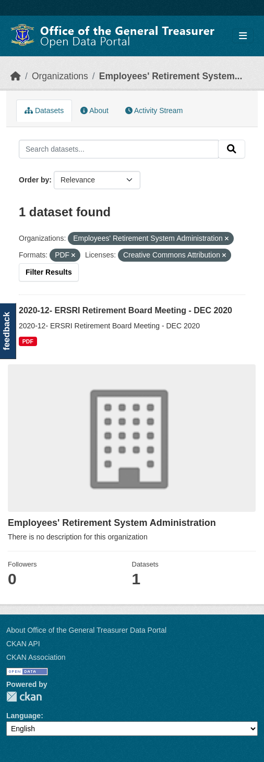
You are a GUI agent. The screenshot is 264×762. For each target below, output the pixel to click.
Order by (34, 180)
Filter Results (49, 272)
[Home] (15, 76)
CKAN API (23, 644)
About (94, 110)
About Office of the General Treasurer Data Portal (86, 630)
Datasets (44, 110)
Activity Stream (154, 110)
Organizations (60, 76)
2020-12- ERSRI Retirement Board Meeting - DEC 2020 (125, 310)
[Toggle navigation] (243, 36)
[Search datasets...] (119, 149)
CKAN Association (36, 657)
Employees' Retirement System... (171, 76)
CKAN (24, 696)
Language (23, 715)
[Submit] (231, 149)
